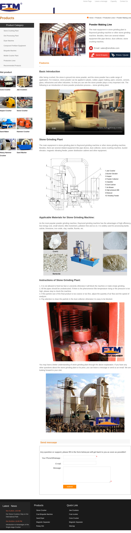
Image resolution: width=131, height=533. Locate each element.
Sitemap (72, 529)
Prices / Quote (122, 55)
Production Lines (109, 18)
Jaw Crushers (22, 90)
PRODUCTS (61, 11)
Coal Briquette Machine (44, 517)
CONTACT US (121, 11)
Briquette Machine (10, 51)
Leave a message (101, 1)
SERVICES (100, 11)
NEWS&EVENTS (81, 11)
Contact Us (124, 1)
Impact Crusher (6, 111)
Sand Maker (4, 132)
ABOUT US (45, 11)
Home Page (87, 1)
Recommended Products (12, 66)
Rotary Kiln (40, 529)
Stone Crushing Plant (11, 31)
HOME (31, 11)
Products (98, 18)
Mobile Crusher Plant (11, 56)
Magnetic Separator (43, 525)
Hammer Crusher (23, 132)
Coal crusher (73, 517)
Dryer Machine (9, 41)
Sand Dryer (40, 521)
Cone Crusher (5, 90)
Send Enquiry (102, 55)
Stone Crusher (22, 111)
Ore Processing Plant (11, 36)
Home (91, 18)
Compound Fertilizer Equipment (15, 46)
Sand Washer (22, 153)
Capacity (114, 1)
